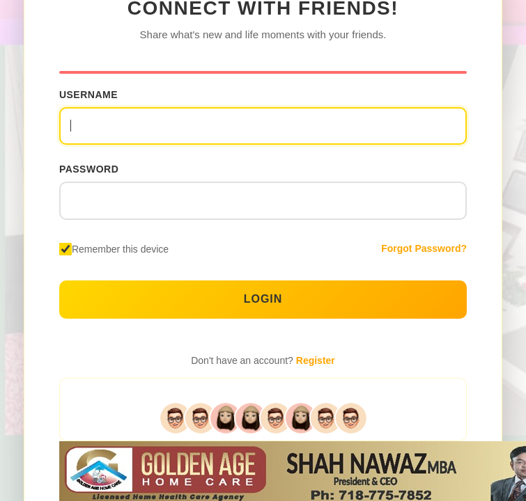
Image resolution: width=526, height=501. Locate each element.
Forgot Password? (424, 248)
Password (88, 169)
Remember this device (120, 249)
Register (315, 360)
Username (88, 94)
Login (263, 299)
